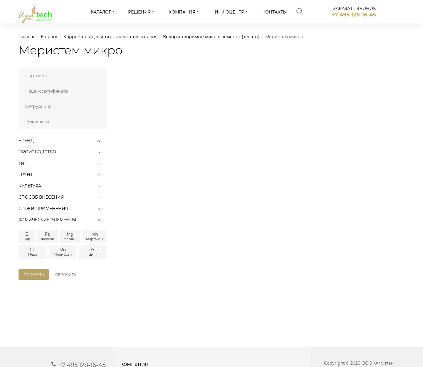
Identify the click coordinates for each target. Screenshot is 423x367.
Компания (182, 12)
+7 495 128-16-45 (354, 14)
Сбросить (65, 274)
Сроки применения (63, 208)
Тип (63, 163)
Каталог (101, 12)
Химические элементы (63, 219)
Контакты (274, 12)
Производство (63, 151)
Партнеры (36, 75)
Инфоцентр (229, 12)
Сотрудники (38, 106)
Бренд (63, 140)
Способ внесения (63, 197)
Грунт (63, 174)
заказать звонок (354, 8)
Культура (63, 186)
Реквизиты (37, 121)
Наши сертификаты (46, 91)
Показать (34, 274)
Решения (139, 12)
